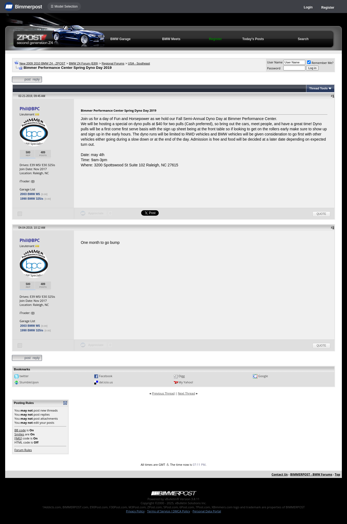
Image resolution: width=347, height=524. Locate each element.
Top (337, 474)
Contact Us (279, 474)
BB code (20, 430)
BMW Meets (171, 39)
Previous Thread (163, 393)
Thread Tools (318, 88)
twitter (24, 376)
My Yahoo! (186, 382)
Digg (182, 376)
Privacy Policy (135, 511)
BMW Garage (120, 39)
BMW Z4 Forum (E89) (83, 63)
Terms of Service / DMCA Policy (168, 511)
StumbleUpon (29, 382)
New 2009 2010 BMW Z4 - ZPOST (42, 63)
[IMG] (18, 438)
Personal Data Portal (207, 511)
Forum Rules (23, 450)
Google (263, 376)
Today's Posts (253, 39)
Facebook (105, 376)
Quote (321, 213)
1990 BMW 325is (31, 198)
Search (303, 39)
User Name (275, 62)
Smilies (19, 434)
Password (274, 68)
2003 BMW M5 (30, 194)
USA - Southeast (139, 63)
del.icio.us (106, 382)
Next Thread (186, 393)
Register (327, 7)
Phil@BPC (30, 109)
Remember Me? (320, 63)
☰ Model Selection (64, 6)
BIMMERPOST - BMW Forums (311, 474)
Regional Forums (113, 63)
